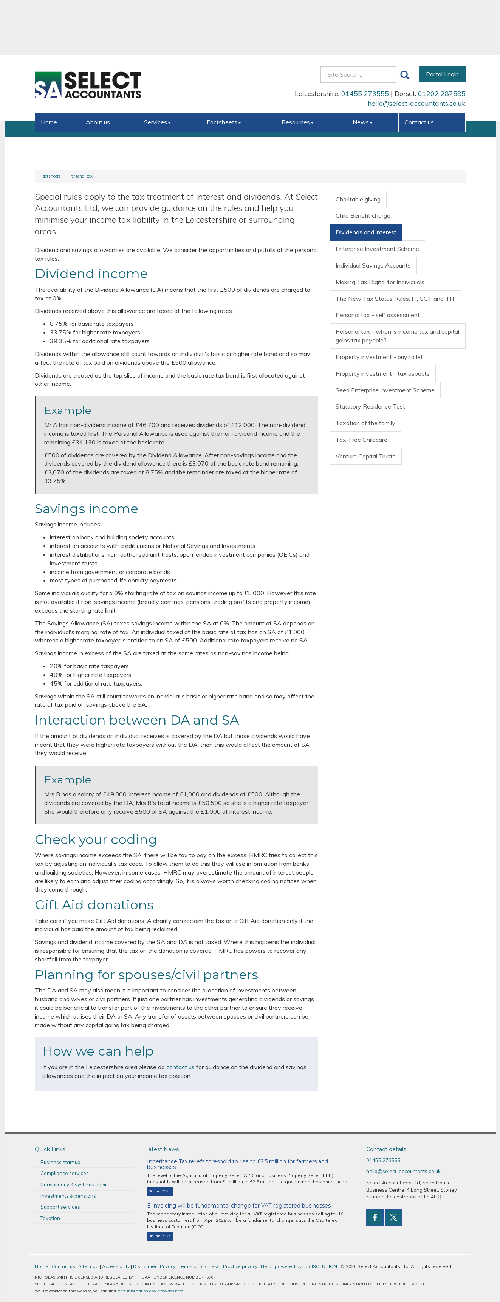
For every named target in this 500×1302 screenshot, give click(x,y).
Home (49, 67)
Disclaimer (144, 1266)
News (363, 67)
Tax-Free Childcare (361, 439)
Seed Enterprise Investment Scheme (385, 390)
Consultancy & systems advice (75, 1184)
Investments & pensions (68, 1196)
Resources (298, 67)
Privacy (167, 1266)
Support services (60, 1207)
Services (157, 67)
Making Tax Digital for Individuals (380, 282)
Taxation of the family (365, 423)
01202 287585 (442, 38)
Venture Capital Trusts (366, 456)
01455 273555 (365, 38)
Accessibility (116, 1266)
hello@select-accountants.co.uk (417, 48)
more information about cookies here (150, 1290)
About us (98, 67)
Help (266, 1266)
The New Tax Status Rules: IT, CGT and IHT (395, 298)
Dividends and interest (366, 232)
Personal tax (81, 176)
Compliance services (64, 1173)
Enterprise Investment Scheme (377, 248)
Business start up (60, 1162)
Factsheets (224, 67)
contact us (180, 1067)
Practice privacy (240, 1266)
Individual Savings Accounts (373, 265)
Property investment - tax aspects (383, 373)
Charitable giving (358, 199)
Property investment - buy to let (379, 357)
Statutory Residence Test (370, 406)
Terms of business (199, 1266)
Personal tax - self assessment (378, 315)
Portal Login (442, 19)
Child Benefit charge (363, 215)
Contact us (419, 67)
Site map (89, 1266)
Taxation (50, 1218)
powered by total (306, 1266)
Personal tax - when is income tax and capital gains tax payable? (397, 336)
